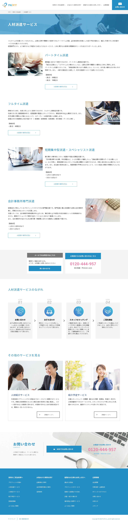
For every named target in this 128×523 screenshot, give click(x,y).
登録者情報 (12, 501)
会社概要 (95, 482)
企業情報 (106, 5)
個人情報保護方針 (24, 519)
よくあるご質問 (13, 506)
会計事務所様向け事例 (43, 487)
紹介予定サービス (14, 496)
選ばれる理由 (68, 482)
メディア (95, 506)
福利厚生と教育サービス (72, 501)
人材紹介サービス (14, 492)
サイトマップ (11, 519)
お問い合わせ (96, 496)
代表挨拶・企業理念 (98, 487)
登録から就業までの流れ (72, 492)
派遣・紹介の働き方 (70, 496)
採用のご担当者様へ (59, 5)
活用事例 (39, 492)
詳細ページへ (49, 415)
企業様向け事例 (41, 482)
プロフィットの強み (14, 482)
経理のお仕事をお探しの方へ (92, 5)
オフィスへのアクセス (99, 492)
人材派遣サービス (14, 487)
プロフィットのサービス (72, 487)
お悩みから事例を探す (74, 5)
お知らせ (95, 501)
